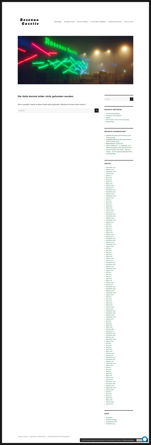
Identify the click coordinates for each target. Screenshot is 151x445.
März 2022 (109, 256)
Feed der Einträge (111, 420)
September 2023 (111, 220)
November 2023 (111, 216)
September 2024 (111, 196)
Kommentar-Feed (111, 422)
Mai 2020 (109, 301)
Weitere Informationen (128, 440)
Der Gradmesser (118, 143)
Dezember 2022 (111, 238)
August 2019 (110, 319)
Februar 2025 (110, 186)
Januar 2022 (109, 260)
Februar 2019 (110, 329)
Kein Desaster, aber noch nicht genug (117, 120)
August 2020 (110, 295)
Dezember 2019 (110, 311)
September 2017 (111, 363)
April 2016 (109, 398)
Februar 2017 (110, 377)
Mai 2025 (109, 180)
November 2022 (111, 240)
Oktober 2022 (110, 242)
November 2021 (110, 264)
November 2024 (111, 192)
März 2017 (109, 375)
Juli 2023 (108, 224)
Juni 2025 (109, 178)
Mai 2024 (109, 204)
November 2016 (111, 384)
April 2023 (109, 230)
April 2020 (109, 303)
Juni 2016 (109, 394)
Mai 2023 (109, 228)
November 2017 (110, 359)
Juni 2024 (109, 202)
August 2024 (110, 198)
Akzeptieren (141, 440)
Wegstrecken (110, 122)
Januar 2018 (109, 355)
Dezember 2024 (111, 190)
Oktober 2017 (110, 361)
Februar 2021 (110, 283)
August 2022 (110, 246)
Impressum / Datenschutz (38, 436)
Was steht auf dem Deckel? (123, 147)
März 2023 (109, 232)
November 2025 (111, 167)
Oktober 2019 (110, 315)
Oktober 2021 (110, 266)
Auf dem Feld (69, 22)
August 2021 (109, 270)
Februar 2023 (110, 234)
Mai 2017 (108, 371)
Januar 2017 (109, 379)
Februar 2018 (110, 353)
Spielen (108, 117)
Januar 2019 (109, 331)
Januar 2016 (109, 404)
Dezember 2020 (111, 287)
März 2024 (109, 208)
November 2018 (110, 335)
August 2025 (110, 173)
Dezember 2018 (110, 333)
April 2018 (109, 349)
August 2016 (110, 390)
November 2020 (111, 289)
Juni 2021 (109, 274)
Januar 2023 (109, 236)
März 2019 (109, 327)
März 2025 (109, 184)
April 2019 (109, 325)
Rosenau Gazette (23, 436)
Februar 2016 (110, 402)
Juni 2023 (109, 226)
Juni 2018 (109, 345)
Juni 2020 (109, 299)
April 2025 (109, 182)
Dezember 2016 (110, 381)
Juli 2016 (108, 392)
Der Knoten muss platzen (113, 115)
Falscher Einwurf (115, 22)
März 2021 (109, 281)
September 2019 (111, 317)
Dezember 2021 (110, 262)
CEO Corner (128, 22)
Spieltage (57, 22)
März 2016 (109, 400)
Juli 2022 (108, 248)
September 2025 (111, 171)
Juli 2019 (108, 321)
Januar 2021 (109, 285)
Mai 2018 (108, 347)
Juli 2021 (108, 272)
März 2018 (109, 351)
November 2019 (111, 313)
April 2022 (109, 254)
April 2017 (109, 373)
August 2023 (110, 222)
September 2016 (111, 388)
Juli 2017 (108, 367)
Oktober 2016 (110, 386)
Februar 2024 (110, 210)
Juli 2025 (108, 175)
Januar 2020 (109, 309)
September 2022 (111, 244)
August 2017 (109, 365)
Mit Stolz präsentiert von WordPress (58, 436)
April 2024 (109, 206)
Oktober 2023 (110, 218)
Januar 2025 (109, 188)
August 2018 (109, 341)
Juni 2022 (109, 250)
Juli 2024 (108, 200)
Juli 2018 (108, 343)
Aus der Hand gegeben (113, 113)
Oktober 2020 (110, 291)
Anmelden (109, 418)
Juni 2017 (109, 369)
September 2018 (111, 339)
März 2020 (109, 305)
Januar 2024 (109, 212)
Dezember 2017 (110, 357)
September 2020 (111, 293)
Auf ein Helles (82, 22)
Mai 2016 (109, 396)
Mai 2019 (109, 323)
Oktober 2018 (110, 337)
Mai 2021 (108, 276)
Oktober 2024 (110, 194)
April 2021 (109, 278)
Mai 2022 (109, 252)
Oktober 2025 (110, 169)
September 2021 (111, 268)
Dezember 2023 (110, 214)
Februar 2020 (110, 307)
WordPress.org (110, 424)
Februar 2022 (110, 258)
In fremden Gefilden (98, 22)
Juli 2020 (108, 297)
